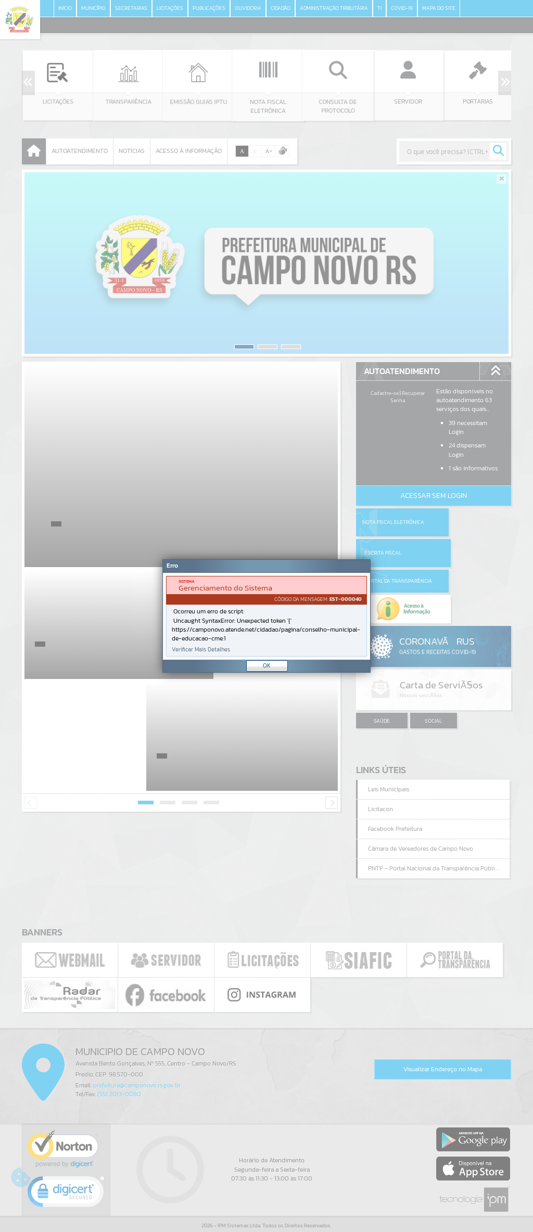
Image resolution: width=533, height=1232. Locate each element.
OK (267, 665)
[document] (266, 616)
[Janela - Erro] (266, 616)
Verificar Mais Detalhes (201, 649)
